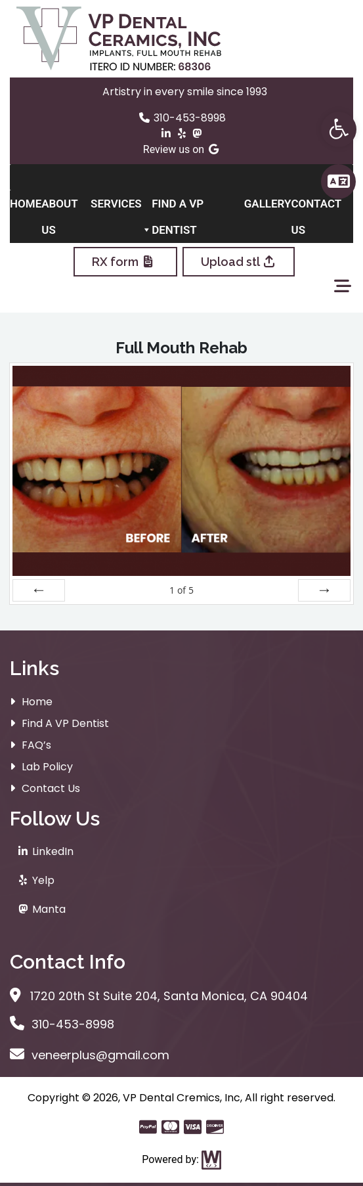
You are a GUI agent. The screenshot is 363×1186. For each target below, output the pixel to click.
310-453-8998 (182, 117)
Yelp (35, 880)
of (181, 590)
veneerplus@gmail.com (89, 1055)
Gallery (267, 203)
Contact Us (316, 207)
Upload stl (239, 262)
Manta (41, 909)
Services (121, 207)
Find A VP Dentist (177, 207)
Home (25, 203)
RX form (125, 262)
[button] (338, 129)
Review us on (181, 149)
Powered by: (181, 1159)
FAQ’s (36, 745)
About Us (59, 207)
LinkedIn (45, 851)
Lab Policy (47, 766)
